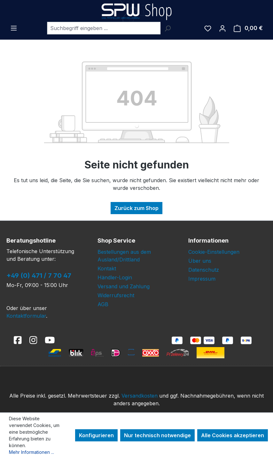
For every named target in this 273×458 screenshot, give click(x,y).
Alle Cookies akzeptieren (232, 435)
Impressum (201, 279)
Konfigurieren (96, 435)
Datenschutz (203, 270)
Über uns (199, 261)
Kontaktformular (26, 316)
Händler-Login (115, 277)
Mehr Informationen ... (31, 452)
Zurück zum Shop (136, 208)
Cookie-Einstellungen (213, 252)
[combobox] (103, 28)
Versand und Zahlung (124, 286)
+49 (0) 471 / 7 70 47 (38, 275)
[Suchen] (167, 28)
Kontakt (107, 268)
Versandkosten (139, 395)
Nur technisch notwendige (157, 435)
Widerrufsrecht (116, 295)
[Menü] (13, 28)
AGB (103, 304)
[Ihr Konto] (222, 28)
